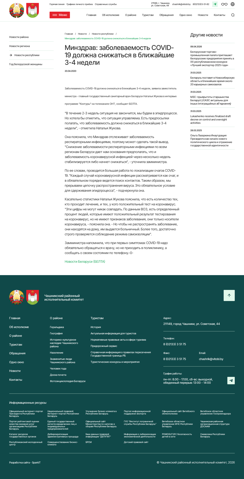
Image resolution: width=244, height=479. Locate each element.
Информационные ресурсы (27, 402)
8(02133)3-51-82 (201, 4)
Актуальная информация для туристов (113, 333)
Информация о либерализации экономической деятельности (140, 435)
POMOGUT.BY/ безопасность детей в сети (177, 435)
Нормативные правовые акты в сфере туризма (118, 339)
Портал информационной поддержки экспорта (137, 412)
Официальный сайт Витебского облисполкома (178, 412)
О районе (130, 15)
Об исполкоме (110, 15)
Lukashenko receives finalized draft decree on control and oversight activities (210, 119)
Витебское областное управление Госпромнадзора (215, 412)
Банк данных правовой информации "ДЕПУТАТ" (98, 435)
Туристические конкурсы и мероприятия (115, 361)
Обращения (166, 15)
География (56, 333)
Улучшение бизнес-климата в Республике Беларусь (101, 412)
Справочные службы (106, 4)
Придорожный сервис (104, 345)
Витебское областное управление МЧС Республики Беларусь (177, 424)
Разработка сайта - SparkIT (25, 462)
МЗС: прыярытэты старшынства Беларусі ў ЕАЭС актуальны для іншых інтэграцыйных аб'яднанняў (210, 100)
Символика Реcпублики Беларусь (212, 435)
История (96, 327)
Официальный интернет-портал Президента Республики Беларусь (26, 413)
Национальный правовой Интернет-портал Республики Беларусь (63, 413)
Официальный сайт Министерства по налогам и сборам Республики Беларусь (101, 424)
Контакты (219, 15)
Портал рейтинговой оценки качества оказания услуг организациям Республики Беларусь (24, 425)
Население (56, 352)
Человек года (58, 368)
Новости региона (19, 46)
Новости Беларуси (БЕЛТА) (85, 261)
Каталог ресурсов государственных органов (22, 435)
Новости (203, 15)
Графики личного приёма (80, 4)
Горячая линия (57, 4)
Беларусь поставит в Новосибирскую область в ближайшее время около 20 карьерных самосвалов (212, 81)
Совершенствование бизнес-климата (63, 443)
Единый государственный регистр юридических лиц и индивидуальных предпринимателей (62, 425)
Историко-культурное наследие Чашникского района (64, 343)
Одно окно (185, 15)
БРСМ (89, 442)
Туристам (148, 15)
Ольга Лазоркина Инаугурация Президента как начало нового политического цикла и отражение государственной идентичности (211, 140)
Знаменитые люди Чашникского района (62, 360)
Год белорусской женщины (25, 64)
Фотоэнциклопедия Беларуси (67, 381)
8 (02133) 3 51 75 (174, 344)
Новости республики (26, 55)
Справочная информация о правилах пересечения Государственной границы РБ (121, 354)
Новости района (18, 36)
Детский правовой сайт (136, 442)
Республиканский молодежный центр (25, 443)
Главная (91, 15)
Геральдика (57, 327)
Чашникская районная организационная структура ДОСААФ (214, 424)
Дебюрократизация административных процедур (63, 435)
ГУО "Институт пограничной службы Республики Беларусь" (140, 422)
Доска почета (58, 374)
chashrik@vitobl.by (181, 4)
